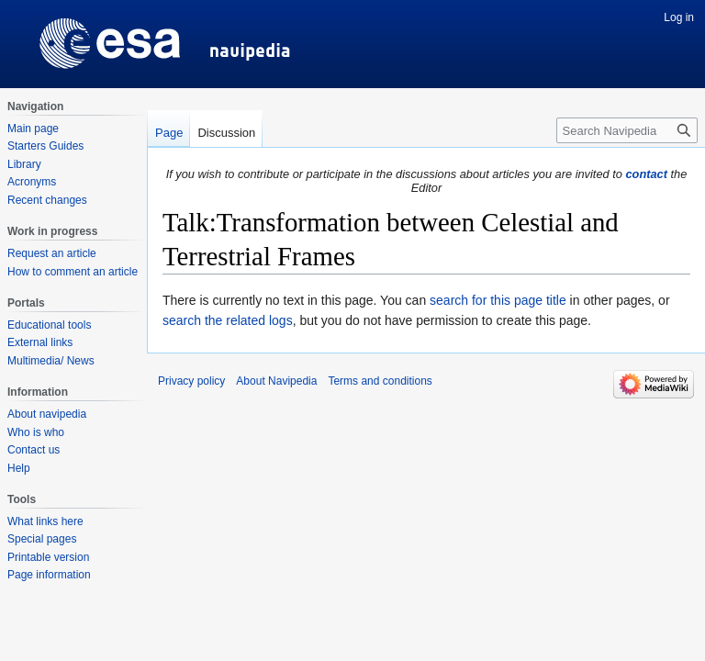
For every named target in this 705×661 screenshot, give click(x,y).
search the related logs (227, 320)
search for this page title (498, 300)
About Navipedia (276, 381)
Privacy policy (191, 381)
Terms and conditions (379, 381)
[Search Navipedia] (627, 130)
